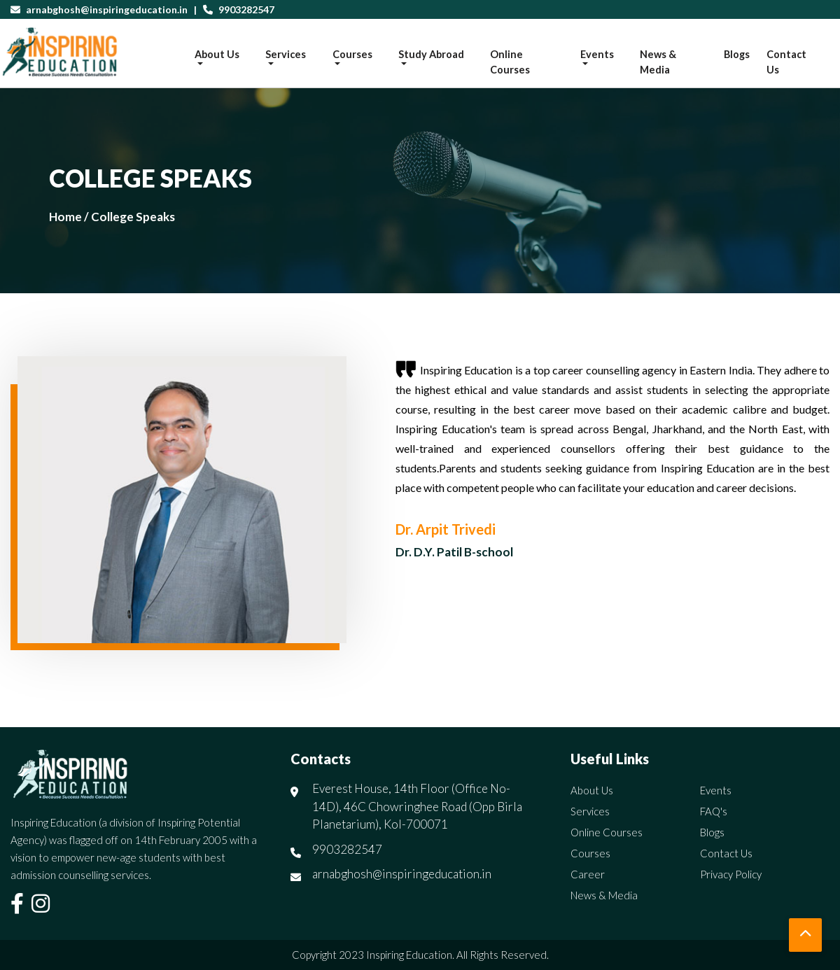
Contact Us (786, 62)
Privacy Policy (731, 874)
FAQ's (713, 811)
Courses (590, 853)
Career (587, 874)
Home (65, 216)
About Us (591, 790)
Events (716, 790)
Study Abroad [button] (431, 54)
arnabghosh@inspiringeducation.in (107, 9)
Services (590, 811)
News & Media (658, 62)
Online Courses (510, 62)
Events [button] (597, 54)
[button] (805, 935)
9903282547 (245, 9)
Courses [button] (352, 54)
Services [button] (285, 54)
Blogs (737, 54)
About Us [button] (217, 54)
